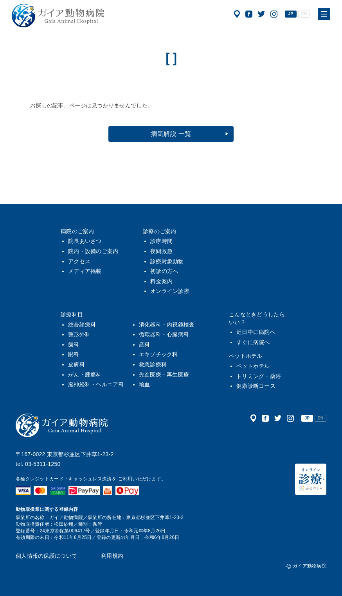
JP (290, 14)
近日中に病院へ (255, 332)
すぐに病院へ (253, 342)
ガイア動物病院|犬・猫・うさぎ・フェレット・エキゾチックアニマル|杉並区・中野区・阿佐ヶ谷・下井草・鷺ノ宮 (58, 15)
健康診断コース (255, 386)
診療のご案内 (159, 231)
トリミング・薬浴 (258, 376)
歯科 (73, 344)
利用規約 (112, 556)
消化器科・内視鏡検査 (167, 324)
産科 (144, 344)
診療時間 (161, 241)
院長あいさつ (85, 241)
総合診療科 (82, 324)
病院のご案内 (77, 231)
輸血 (144, 384)
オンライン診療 (169, 291)
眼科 (73, 354)
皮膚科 (76, 364)
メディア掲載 (85, 271)
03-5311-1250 (43, 464)
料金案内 (161, 281)
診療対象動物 (167, 261)
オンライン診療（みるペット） (310, 479)
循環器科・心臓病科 (164, 334)
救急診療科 (153, 364)
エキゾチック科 (158, 354)
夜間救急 (161, 251)
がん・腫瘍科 (85, 374)
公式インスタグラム (274, 14)
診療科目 (72, 314)
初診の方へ (164, 271)
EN (304, 14)
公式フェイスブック (249, 14)
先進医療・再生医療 (164, 374)
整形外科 (79, 334)
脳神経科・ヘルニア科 (96, 384)
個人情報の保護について (46, 556)
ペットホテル (246, 356)
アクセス (237, 14)
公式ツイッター (261, 14)
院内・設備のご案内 (93, 251)
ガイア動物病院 (62, 425)
